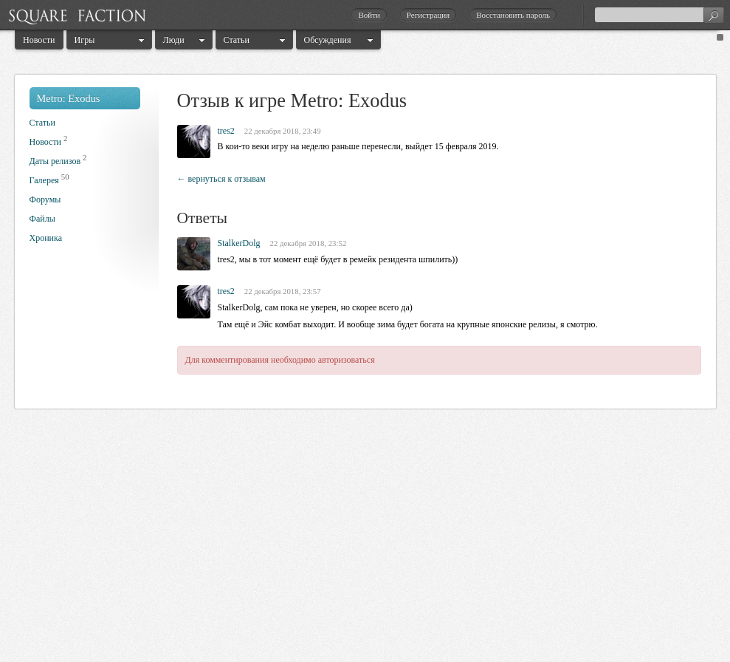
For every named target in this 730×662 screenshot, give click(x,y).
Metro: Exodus (68, 98)
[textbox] (659, 14)
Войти (368, 14)
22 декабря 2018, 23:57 (282, 291)
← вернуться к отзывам (221, 179)
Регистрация (428, 14)
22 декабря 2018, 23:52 (308, 243)
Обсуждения (327, 40)
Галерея (44, 180)
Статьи (236, 40)
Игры (85, 40)
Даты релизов (55, 161)
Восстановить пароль (513, 14)
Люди (174, 40)
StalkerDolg (239, 243)
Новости (39, 40)
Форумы (45, 199)
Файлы (42, 219)
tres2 (226, 131)
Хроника (46, 238)
